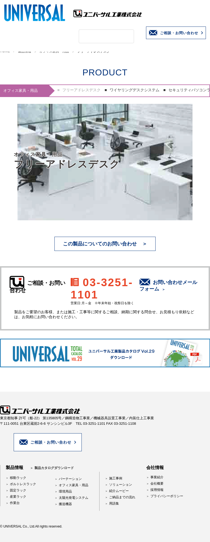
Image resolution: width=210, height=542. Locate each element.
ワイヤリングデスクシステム (134, 90)
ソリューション (120, 485)
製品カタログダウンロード (54, 468)
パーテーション (70, 479)
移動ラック (18, 478)
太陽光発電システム (73, 498)
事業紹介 (157, 477)
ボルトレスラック (23, 484)
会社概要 (157, 483)
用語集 (114, 503)
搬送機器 (65, 504)
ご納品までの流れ (122, 497)
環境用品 (65, 491)
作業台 (15, 503)
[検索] (100, 36)
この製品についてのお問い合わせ (100, 244)
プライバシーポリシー (166, 496)
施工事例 (115, 478)
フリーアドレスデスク (81, 90)
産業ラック (18, 497)
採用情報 (157, 490)
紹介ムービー (119, 491)
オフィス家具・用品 (73, 485)
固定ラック (18, 490)
